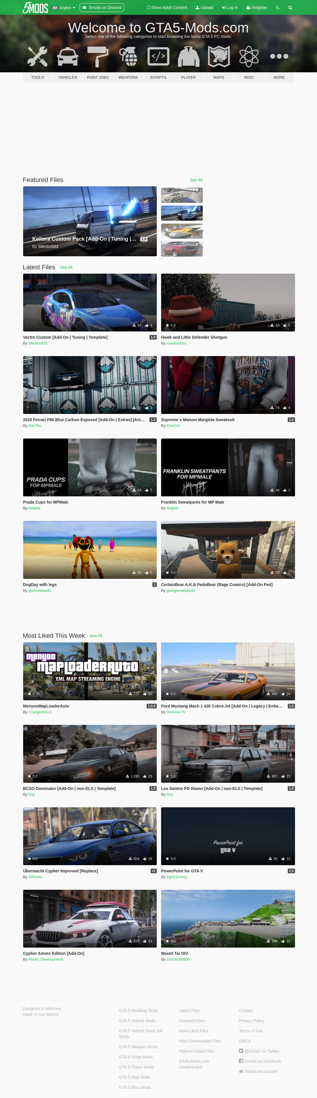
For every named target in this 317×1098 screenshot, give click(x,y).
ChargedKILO (39, 712)
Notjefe (34, 508)
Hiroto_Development (45, 959)
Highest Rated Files (196, 1051)
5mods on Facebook (260, 1061)
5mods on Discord (258, 1071)
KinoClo (173, 425)
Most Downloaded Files (200, 1041)
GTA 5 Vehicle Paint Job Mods (141, 1034)
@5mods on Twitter (259, 1051)
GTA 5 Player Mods (136, 1067)
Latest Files (189, 1010)
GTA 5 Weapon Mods (138, 1046)
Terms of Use (251, 1031)
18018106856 (178, 959)
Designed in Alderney (42, 1008)
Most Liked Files (193, 1031)
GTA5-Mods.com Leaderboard (194, 1064)
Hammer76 (176, 712)
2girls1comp (177, 877)
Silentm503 (37, 343)
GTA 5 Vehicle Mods (137, 1020)
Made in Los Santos (41, 1014)
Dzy (31, 794)
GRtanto (35, 877)
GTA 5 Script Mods (136, 1057)
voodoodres (176, 343)
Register (256, 7)
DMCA (245, 1041)
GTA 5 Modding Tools (138, 1010)
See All (196, 180)
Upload (204, 7)
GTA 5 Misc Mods (135, 1087)
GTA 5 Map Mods (134, 1077)
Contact (246, 1010)
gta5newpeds (39, 590)
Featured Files (192, 1020)
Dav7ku (34, 425)
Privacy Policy (251, 1020)
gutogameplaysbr (181, 590)
